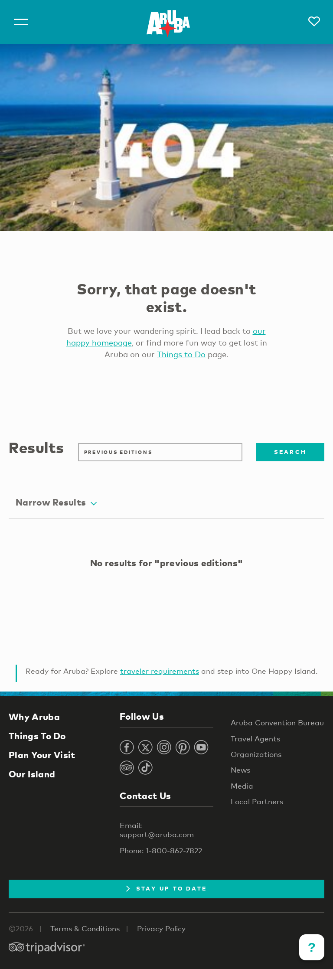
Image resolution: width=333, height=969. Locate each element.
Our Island (32, 774)
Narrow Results (56, 502)
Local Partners (257, 801)
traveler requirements (159, 670)
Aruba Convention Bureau (277, 722)
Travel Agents (255, 738)
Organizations (256, 754)
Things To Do (37, 735)
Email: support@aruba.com (157, 830)
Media (242, 785)
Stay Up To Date (166, 888)
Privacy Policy (161, 928)
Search (290, 451)
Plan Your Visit (42, 754)
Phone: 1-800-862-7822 (161, 850)
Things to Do (181, 354)
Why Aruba (34, 716)
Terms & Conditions (85, 928)
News (240, 769)
